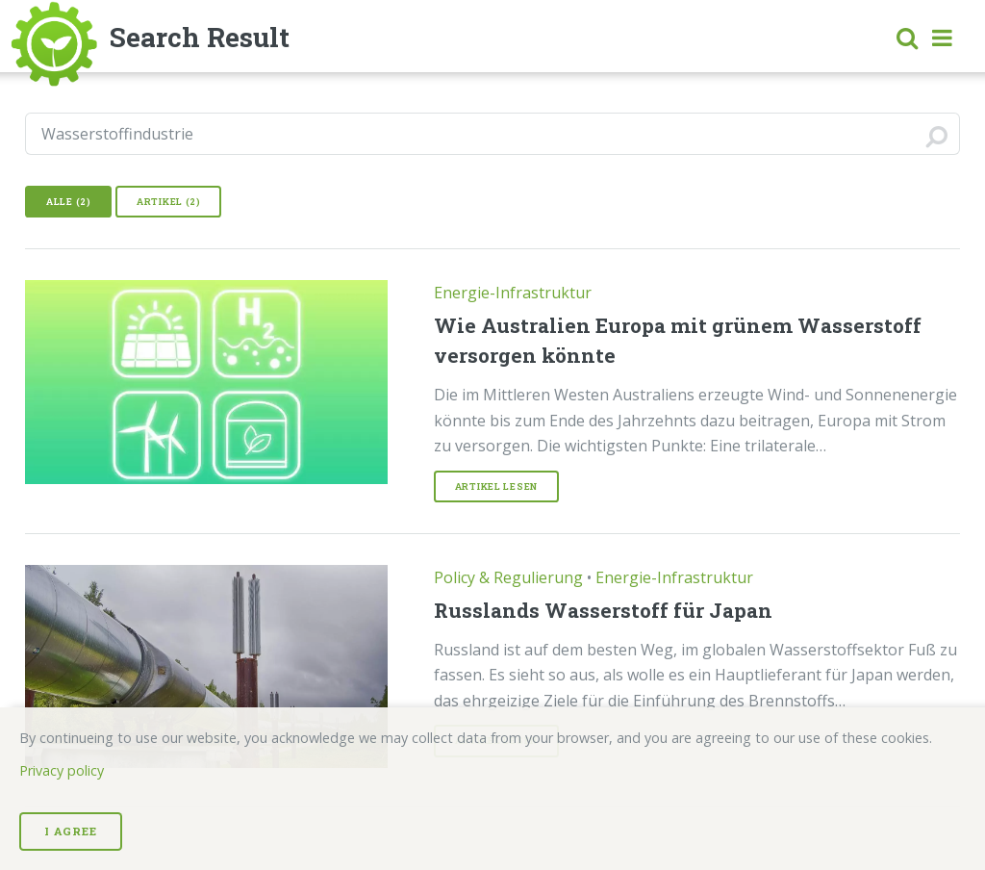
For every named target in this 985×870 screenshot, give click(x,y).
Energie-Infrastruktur (513, 292)
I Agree (70, 831)
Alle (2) (68, 201)
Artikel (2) (169, 201)
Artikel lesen (496, 486)
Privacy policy (61, 770)
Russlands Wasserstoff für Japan (603, 610)
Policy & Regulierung (508, 577)
